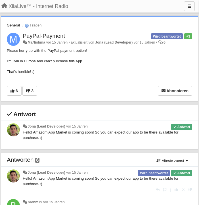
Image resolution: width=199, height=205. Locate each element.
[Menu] (189, 6)
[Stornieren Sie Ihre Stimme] (183, 190)
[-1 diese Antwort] (190, 190)
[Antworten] (158, 190)
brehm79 (35, 202)
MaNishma (36, 42)
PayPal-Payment (44, 36)
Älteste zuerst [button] (172, 161)
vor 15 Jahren (76, 126)
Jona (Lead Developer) (114, 42)
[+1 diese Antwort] (176, 190)
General (13, 25)
